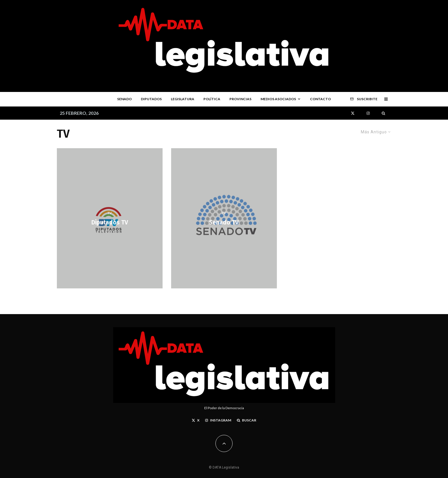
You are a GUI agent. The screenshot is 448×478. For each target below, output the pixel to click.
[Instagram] (368, 113)
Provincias (240, 99)
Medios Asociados (278, 99)
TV (109, 213)
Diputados (151, 99)
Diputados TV (109, 222)
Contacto (320, 99)
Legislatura (182, 99)
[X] (353, 113)
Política (211, 99)
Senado (124, 99)
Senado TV (224, 222)
